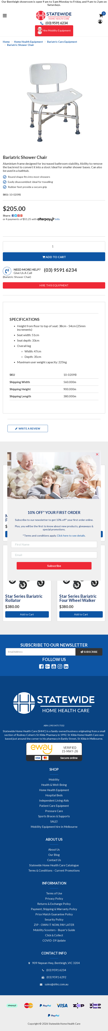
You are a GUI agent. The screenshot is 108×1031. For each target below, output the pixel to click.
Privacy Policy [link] (54, 898)
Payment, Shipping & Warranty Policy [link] (54, 909)
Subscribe (89, 651)
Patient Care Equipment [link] (54, 805)
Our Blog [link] (54, 854)
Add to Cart (27, 614)
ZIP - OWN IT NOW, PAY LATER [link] (54, 924)
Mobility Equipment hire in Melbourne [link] (54, 826)
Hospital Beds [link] (54, 795)
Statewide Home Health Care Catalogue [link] (54, 865)
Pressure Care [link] (54, 811)
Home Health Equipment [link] (54, 790)
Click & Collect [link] (54, 935)
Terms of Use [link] (54, 893)
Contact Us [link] (54, 860)
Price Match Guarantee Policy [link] (54, 914)
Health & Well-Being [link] (54, 784)
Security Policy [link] (54, 919)
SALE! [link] (54, 821)
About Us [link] (54, 849)
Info (57, 219)
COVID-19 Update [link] (54, 940)
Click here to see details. (71, 535)
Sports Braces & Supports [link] (54, 816)
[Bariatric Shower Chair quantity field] (54, 246)
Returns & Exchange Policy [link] (54, 903)
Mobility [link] (54, 779)
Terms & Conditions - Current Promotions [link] (54, 870)
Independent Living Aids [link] (54, 800)
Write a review (27, 428)
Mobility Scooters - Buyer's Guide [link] (54, 930)
